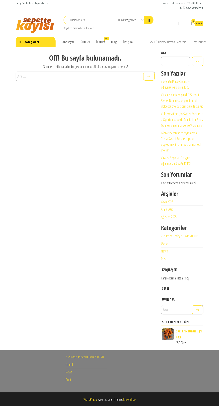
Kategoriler (32, 42)
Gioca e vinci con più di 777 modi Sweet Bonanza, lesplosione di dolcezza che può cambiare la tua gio (182, 100)
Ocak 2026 (167, 201)
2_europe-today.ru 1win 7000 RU (180, 235)
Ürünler (85, 42)
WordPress (90, 399)
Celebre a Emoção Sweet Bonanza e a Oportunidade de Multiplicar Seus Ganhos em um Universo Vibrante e (182, 119)
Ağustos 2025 (169, 216)
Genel (164, 243)
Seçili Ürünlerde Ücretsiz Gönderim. (168, 42)
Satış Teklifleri (199, 42)
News (164, 251)
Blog (114, 42)
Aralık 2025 (167, 209)
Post (163, 258)
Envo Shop (129, 399)
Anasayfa (69, 42)
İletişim (128, 42)
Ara (163, 52)
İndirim (102, 40)
